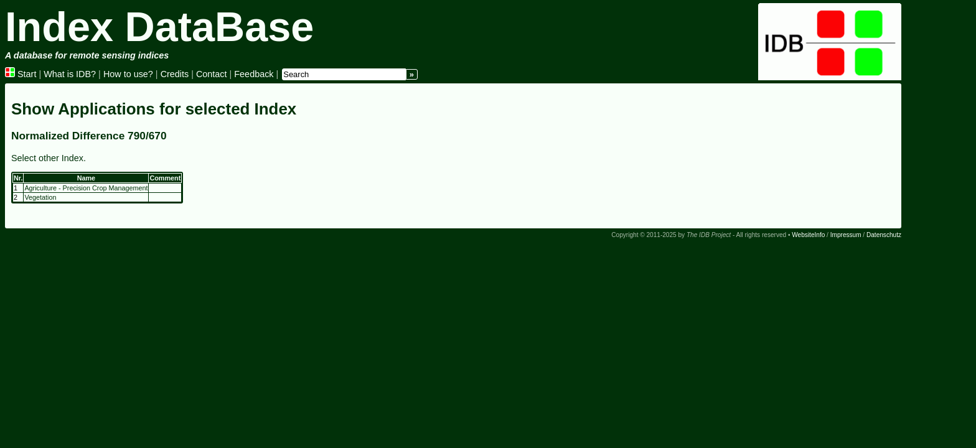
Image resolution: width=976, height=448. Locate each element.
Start (20, 74)
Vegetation (40, 197)
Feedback (253, 74)
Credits (175, 74)
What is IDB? (70, 74)
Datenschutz (883, 234)
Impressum (845, 234)
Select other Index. (48, 158)
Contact (211, 74)
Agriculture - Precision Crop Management (86, 188)
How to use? (128, 74)
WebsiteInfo (808, 234)
